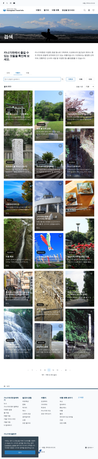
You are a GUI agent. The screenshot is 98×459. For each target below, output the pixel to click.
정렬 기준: (79, 87)
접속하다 (63, 404)
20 (66, 370)
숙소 (61, 401)
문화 (24, 404)
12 (53, 370)
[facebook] (3, 3)
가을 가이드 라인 (9, 419)
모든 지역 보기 (46, 414)
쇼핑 (24, 420)
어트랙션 (25, 401)
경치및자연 (26, 417)
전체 (8, 73)
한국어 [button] (88, 447)
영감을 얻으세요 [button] (68, 10)
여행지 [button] (38, 10)
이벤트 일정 (8, 410)
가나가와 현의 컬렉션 (11, 406)
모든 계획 (63, 423)
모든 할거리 (26, 423)
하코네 (43, 407)
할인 (61, 414)
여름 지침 (7, 416)
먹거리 (24, 407)
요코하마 (44, 401)
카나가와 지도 (46, 411)
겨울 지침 (7, 422)
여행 (27, 73)
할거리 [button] (46, 10)
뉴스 (5, 403)
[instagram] (10, 3)
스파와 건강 (26, 414)
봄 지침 (6, 413)
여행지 (18, 73)
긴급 (61, 420)
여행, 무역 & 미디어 (89, 3)
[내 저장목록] (93, 10)
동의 (20, 452)
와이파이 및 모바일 (66, 417)
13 (57, 370)
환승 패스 (63, 407)
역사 (24, 411)
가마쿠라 (44, 404)
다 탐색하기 (8, 425)
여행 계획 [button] (55, 10)
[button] (89, 10)
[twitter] (7, 3)
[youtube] (14, 3)
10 (45, 370)
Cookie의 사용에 (10, 445)
